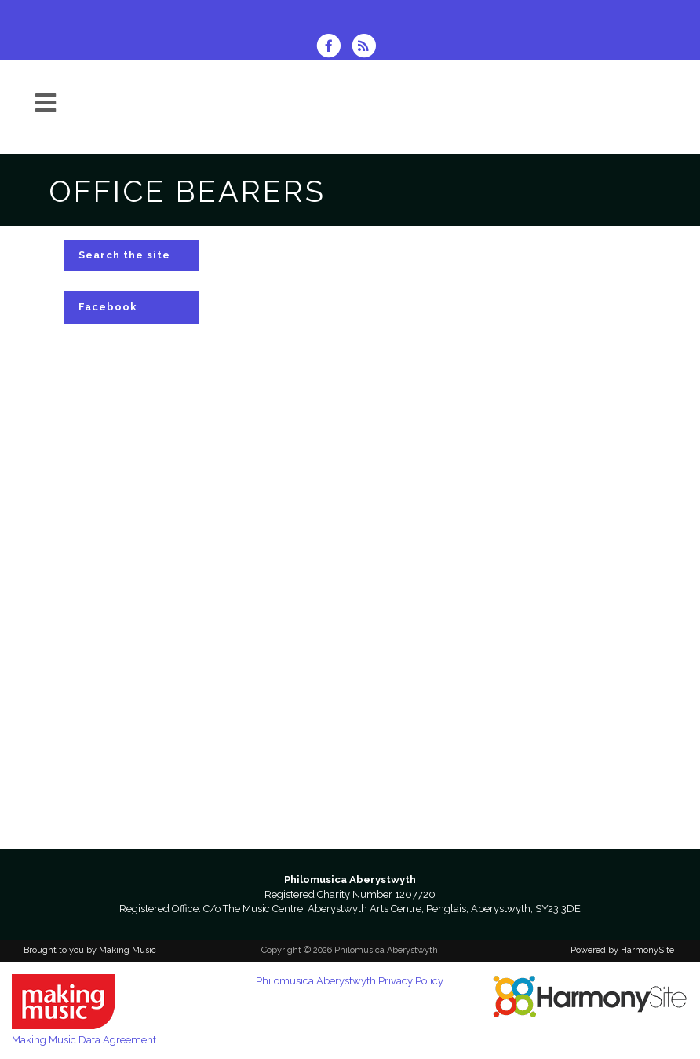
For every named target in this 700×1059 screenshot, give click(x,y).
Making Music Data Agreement (84, 1040)
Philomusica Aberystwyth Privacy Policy (349, 981)
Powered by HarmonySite (622, 950)
